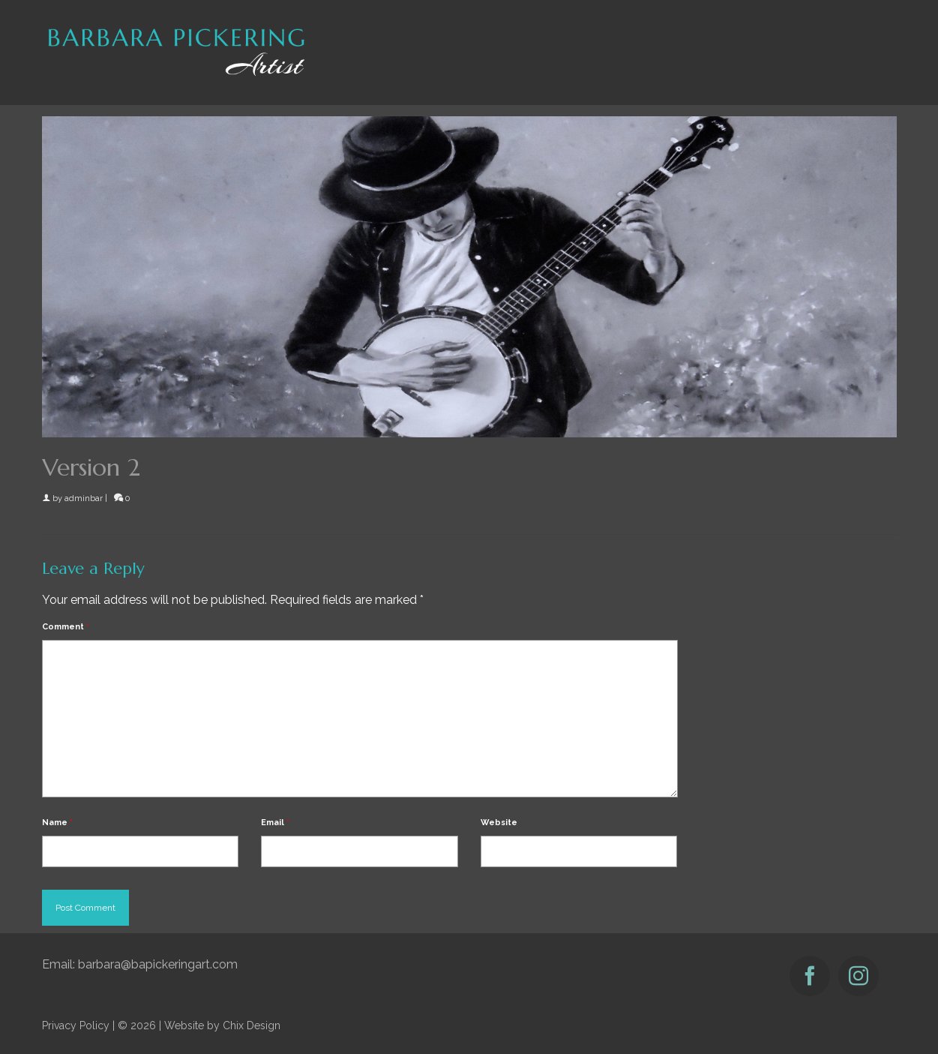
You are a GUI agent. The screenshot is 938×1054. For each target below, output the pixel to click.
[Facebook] (810, 976)
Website (499, 822)
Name (57, 822)
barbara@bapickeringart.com (158, 964)
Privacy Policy (75, 1025)
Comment (65, 627)
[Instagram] (858, 976)
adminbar (83, 498)
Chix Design (251, 1025)
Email (275, 822)
